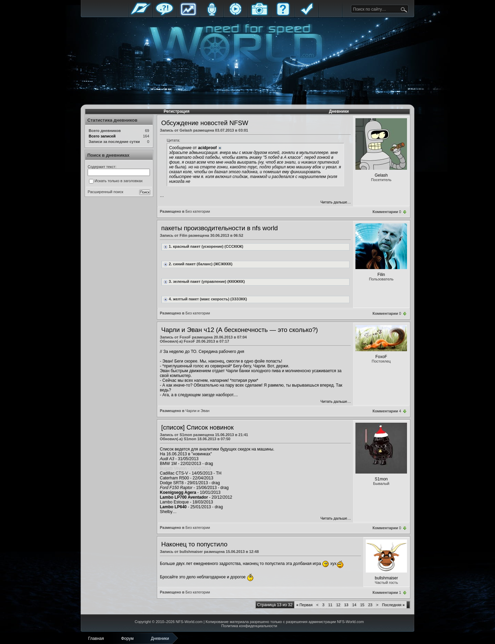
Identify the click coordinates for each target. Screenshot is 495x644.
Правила (306, 14)
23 (370, 605)
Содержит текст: (102, 167)
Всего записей (102, 136)
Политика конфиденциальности (249, 626)
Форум (164, 14)
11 (330, 605)
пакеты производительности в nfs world (219, 228)
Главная (140, 14)
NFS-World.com (189, 622)
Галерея (259, 14)
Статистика (188, 14)
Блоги (211, 14)
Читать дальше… (335, 202)
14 (354, 605)
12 (338, 605)
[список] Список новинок (197, 427)
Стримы (235, 14)
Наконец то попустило (194, 544)
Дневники (339, 111)
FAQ (283, 14)
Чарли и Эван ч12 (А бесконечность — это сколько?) (239, 329)
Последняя (393, 605)
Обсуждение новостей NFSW (204, 122)
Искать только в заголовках (116, 181)
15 (362, 605)
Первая (304, 605)
